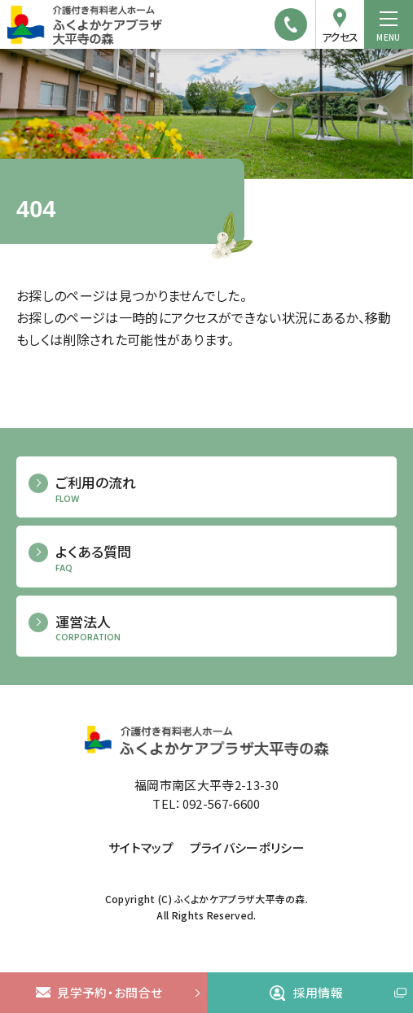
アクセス (340, 37)
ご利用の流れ (219, 489)
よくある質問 (219, 558)
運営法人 (219, 628)
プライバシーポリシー (247, 847)
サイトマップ (141, 847)
